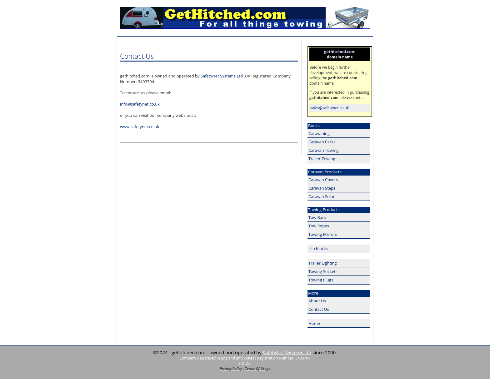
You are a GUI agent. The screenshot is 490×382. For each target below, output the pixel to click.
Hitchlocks (318, 248)
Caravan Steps (321, 188)
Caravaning (319, 133)
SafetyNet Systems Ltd (222, 76)
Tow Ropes (318, 226)
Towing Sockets (323, 271)
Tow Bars (317, 217)
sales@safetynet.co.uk (329, 108)
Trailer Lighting (322, 263)
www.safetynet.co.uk (139, 126)
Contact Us (318, 309)
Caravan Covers (323, 179)
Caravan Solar (321, 196)
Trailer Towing (321, 158)
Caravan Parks (321, 142)
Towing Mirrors (322, 234)
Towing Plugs (320, 280)
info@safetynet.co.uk (140, 104)
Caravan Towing (323, 150)
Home (314, 323)
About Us (317, 301)
